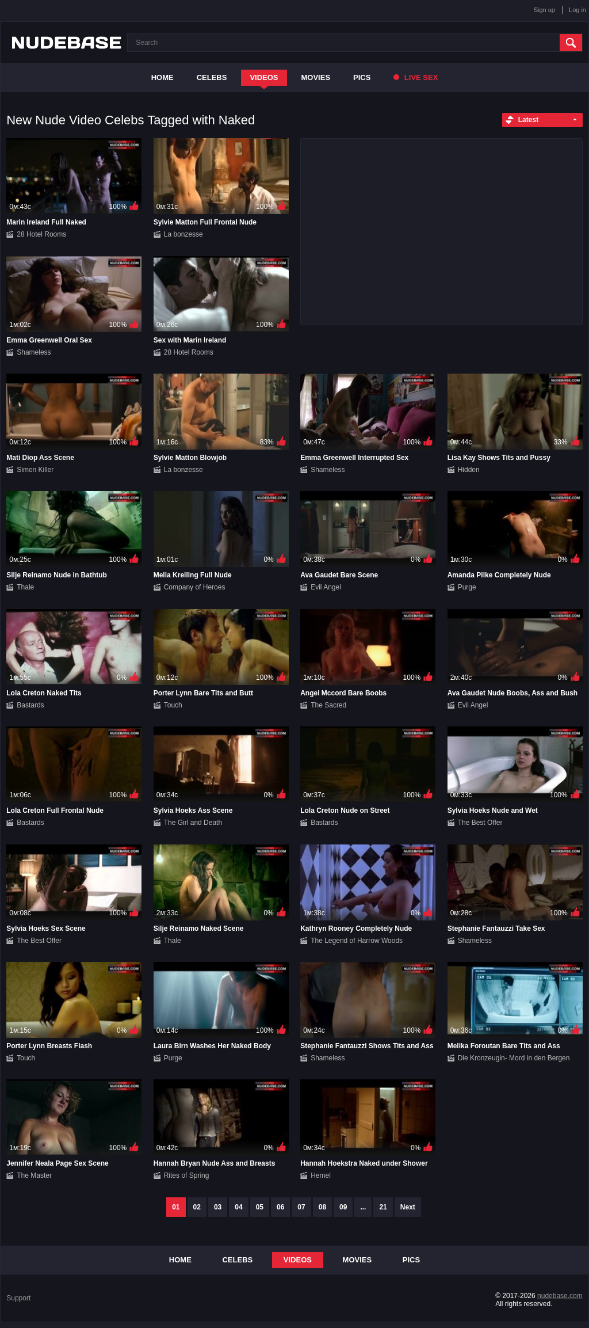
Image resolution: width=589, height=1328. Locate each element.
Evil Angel (326, 587)
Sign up (544, 9)
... (363, 1207)
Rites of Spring (186, 1175)
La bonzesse (183, 234)
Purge (467, 587)
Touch (173, 705)
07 (301, 1207)
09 (343, 1207)
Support (18, 1298)
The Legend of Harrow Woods (357, 941)
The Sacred (328, 705)
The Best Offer (480, 823)
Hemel (321, 1175)
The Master (34, 1175)
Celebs (212, 77)
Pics (361, 77)
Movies (316, 77)
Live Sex (415, 77)
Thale (25, 587)
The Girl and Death (193, 823)
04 (238, 1207)
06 (280, 1207)
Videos (264, 77)
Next (407, 1207)
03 (217, 1207)
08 (322, 1207)
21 (383, 1207)
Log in (577, 9)
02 (197, 1207)
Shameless (34, 352)
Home (162, 77)
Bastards (30, 705)
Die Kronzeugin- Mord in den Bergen (514, 1058)
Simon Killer (35, 470)
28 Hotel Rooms (41, 234)
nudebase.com (560, 1296)
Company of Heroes (194, 587)
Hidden (469, 470)
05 (259, 1207)
